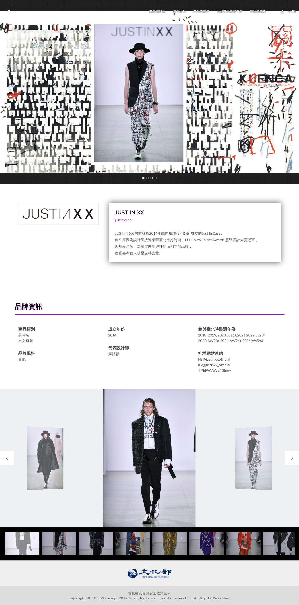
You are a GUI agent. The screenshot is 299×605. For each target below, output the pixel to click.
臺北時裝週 (201, 11)
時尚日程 (179, 11)
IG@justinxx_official (214, 364)
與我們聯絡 (258, 11)
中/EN (289, 10)
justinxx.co (123, 220)
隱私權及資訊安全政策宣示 (149, 593)
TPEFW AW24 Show (214, 370)
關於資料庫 (157, 11)
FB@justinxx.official (214, 359)
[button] (143, 178)
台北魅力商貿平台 (230, 11)
